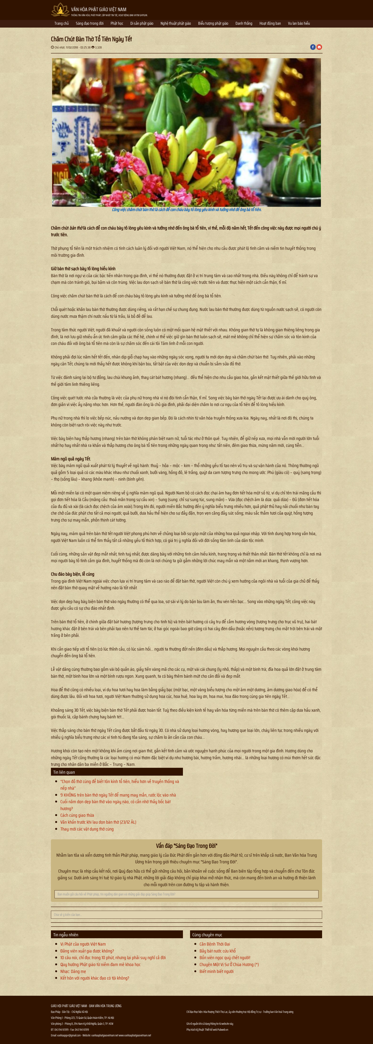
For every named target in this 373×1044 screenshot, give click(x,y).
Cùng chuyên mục (207, 934)
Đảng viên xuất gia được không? (87, 951)
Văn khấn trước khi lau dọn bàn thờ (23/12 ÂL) (98, 822)
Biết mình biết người (217, 971)
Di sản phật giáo (141, 23)
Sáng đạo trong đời (89, 23)
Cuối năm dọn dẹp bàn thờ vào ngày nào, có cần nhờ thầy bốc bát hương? (115, 805)
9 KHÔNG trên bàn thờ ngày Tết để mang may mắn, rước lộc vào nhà (118, 795)
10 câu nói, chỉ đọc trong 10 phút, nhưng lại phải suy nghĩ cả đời (113, 957)
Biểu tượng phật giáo (213, 23)
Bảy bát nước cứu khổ (218, 951)
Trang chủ (61, 23)
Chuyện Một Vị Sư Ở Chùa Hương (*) (229, 964)
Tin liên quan (64, 772)
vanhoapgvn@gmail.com (69, 1035)
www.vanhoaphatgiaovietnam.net (135, 1035)
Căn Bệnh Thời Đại (215, 944)
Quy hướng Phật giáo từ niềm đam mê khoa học (100, 964)
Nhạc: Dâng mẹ (73, 971)
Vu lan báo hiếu (299, 23)
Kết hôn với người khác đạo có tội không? (94, 978)
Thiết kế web (211, 1029)
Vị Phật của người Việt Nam (83, 944)
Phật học (117, 23)
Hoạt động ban (270, 23)
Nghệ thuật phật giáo (176, 23)
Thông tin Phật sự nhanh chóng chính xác (205, 1041)
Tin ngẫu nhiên (65, 934)
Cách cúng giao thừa (77, 815)
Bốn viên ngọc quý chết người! (225, 957)
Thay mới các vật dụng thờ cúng (87, 829)
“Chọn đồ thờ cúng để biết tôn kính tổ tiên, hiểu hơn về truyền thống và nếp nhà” (119, 785)
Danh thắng (244, 23)
